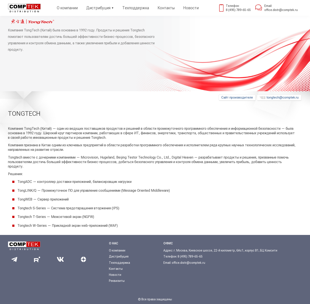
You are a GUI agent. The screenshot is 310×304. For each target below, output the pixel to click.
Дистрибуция (98, 8)
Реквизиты (117, 280)
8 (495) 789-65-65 (238, 10)
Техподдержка (135, 8)
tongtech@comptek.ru (279, 97)
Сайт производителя (237, 97)
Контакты (166, 8)
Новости (191, 8)
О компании (67, 8)
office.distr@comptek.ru (281, 10)
